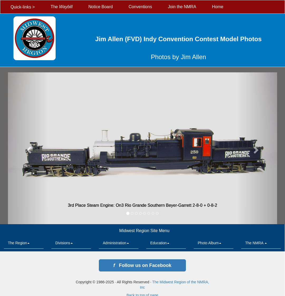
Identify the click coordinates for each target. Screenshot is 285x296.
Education (159, 243)
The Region (19, 243)
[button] (28, 148)
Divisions (64, 243)
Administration (116, 243)
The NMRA (256, 243)
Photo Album (209, 243)
